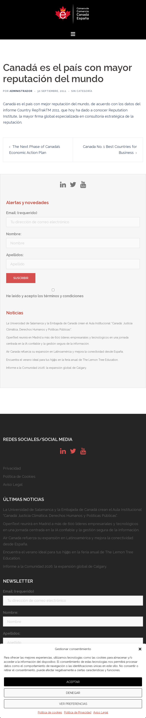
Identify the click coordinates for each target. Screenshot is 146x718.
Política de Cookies (19, 476)
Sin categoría (81, 91)
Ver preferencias (73, 704)
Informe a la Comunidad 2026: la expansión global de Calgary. (46, 367)
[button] (140, 649)
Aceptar (73, 682)
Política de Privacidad (77, 712)
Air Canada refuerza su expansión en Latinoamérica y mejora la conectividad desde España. (65, 351)
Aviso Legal (100, 712)
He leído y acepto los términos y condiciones (45, 296)
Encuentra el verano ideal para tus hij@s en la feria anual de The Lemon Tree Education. (62, 359)
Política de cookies (50, 712)
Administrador (21, 91)
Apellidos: (14, 255)
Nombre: (13, 234)
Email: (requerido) (21, 213)
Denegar (73, 693)
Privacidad (12, 468)
